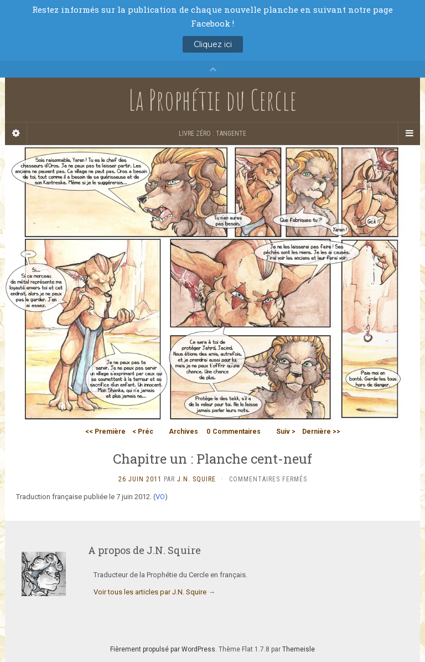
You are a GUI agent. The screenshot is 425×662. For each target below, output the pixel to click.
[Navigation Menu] (409, 133)
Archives (183, 431)
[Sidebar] (16, 133)
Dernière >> (321, 431)
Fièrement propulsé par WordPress (162, 649)
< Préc (142, 431)
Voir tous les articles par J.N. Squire (154, 592)
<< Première (105, 431)
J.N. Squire (196, 479)
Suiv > (286, 431)
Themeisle (298, 649)
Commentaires (233, 431)
